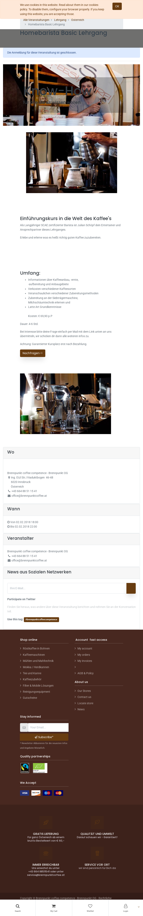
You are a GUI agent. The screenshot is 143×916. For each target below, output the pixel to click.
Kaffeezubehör (32, 679)
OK (117, 6)
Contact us (84, 697)
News (81, 709)
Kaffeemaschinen (34, 654)
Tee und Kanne (32, 673)
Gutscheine (30, 697)
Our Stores (84, 690)
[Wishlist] (90, 908)
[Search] (17, 908)
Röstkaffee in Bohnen (36, 648)
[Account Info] (126, 908)
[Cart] (54, 908)
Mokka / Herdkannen (36, 667)
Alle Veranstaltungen (36, 20)
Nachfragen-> (33, 353)
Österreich (77, 20)
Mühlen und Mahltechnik (38, 660)
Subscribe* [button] (44, 737)
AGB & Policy (85, 673)
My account (84, 648)
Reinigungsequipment (36, 691)
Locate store (85, 703)
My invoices (84, 660)
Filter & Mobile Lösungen (38, 685)
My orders (83, 654)
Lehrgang (60, 20)
